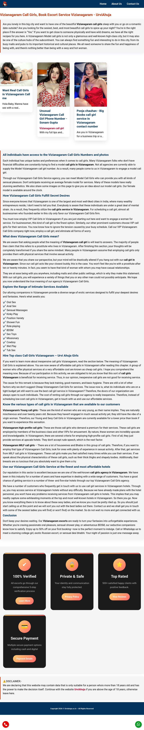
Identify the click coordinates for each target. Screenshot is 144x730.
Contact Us (133, 3)
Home (103, 3)
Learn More (24, 601)
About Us (116, 3)
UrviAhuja (79, 689)
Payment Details (24, 658)
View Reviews (119, 597)
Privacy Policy (72, 597)
